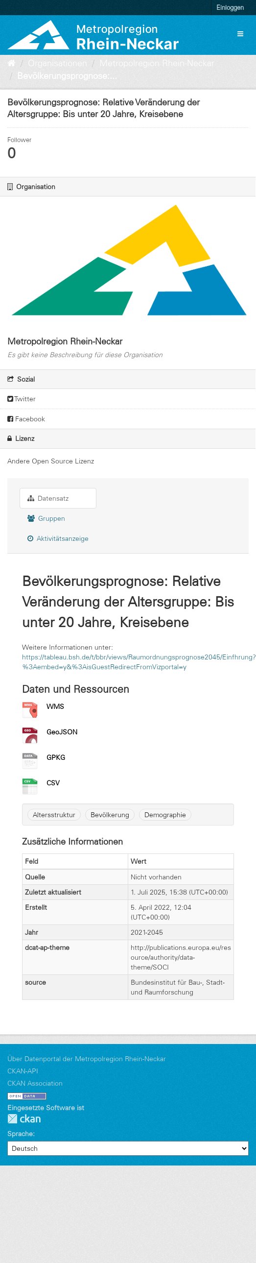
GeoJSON (62, 732)
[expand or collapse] (240, 34)
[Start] (11, 63)
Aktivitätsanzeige (58, 538)
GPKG (56, 757)
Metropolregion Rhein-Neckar (156, 63)
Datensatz (48, 498)
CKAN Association (35, 1083)
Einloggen (230, 7)
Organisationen (57, 63)
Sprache (20, 1133)
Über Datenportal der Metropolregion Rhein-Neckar (86, 1058)
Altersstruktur (54, 814)
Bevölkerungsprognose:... (67, 76)
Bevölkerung (110, 814)
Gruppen (46, 518)
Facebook (26, 418)
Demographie (165, 814)
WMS (55, 706)
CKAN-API (22, 1071)
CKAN (24, 1119)
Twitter (21, 398)
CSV (53, 782)
